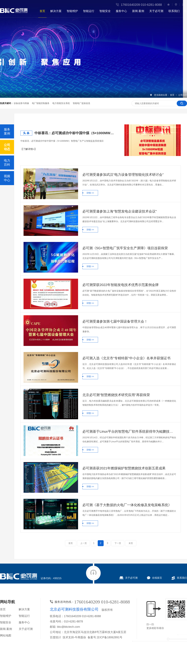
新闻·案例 (138, 11)
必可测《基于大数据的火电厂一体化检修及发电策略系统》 (127, 505)
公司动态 (182, 95)
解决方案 (56, 11)
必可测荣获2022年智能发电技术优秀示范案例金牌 (120, 285)
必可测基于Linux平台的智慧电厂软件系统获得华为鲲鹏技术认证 (129, 431)
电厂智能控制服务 (40, 103)
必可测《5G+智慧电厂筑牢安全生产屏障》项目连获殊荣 (125, 248)
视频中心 (7, 178)
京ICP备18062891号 (109, 637)
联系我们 (174, 11)
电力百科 (7, 162)
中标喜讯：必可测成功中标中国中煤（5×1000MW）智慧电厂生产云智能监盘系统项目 (75, 133)
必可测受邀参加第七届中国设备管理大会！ (115, 321)
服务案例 (7, 131)
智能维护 (72, 11)
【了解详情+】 (28, 149)
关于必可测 (156, 11)
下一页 (118, 543)
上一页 (83, 543)
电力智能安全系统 (61, 103)
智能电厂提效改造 (81, 103)
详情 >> (90, 193)
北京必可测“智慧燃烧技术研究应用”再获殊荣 (116, 395)
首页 (42, 11)
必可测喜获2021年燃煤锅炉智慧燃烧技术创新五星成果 (123, 468)
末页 (131, 543)
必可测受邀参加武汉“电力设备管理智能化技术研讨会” (123, 175)
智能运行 (88, 11)
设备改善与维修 (21, 103)
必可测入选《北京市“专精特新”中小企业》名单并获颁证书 (126, 358)
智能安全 (105, 11)
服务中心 (121, 11)
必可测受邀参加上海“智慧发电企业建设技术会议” (119, 211)
